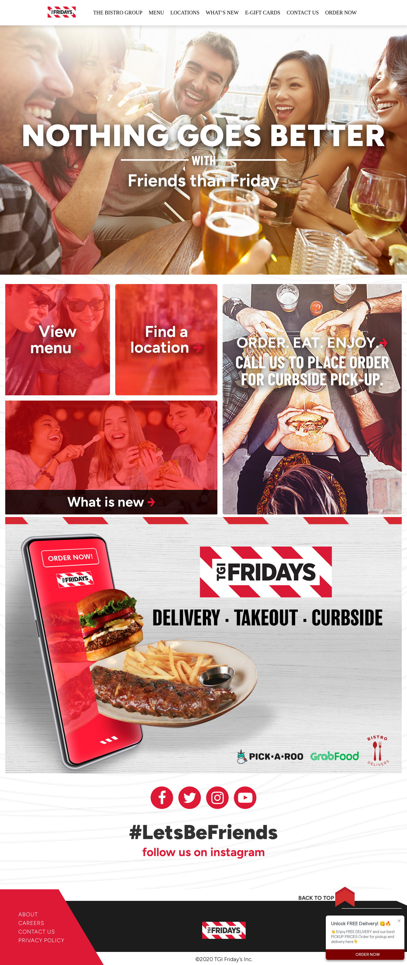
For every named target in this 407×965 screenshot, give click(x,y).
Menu (156, 12)
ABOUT (28, 914)
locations (185, 12)
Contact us (303, 12)
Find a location (166, 340)
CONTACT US (36, 931)
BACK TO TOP (316, 898)
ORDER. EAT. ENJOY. (312, 343)
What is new (111, 502)
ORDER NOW (341, 12)
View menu (57, 339)
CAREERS (31, 923)
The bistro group (117, 12)
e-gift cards (262, 12)
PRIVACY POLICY (41, 940)
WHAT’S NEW (222, 12)
